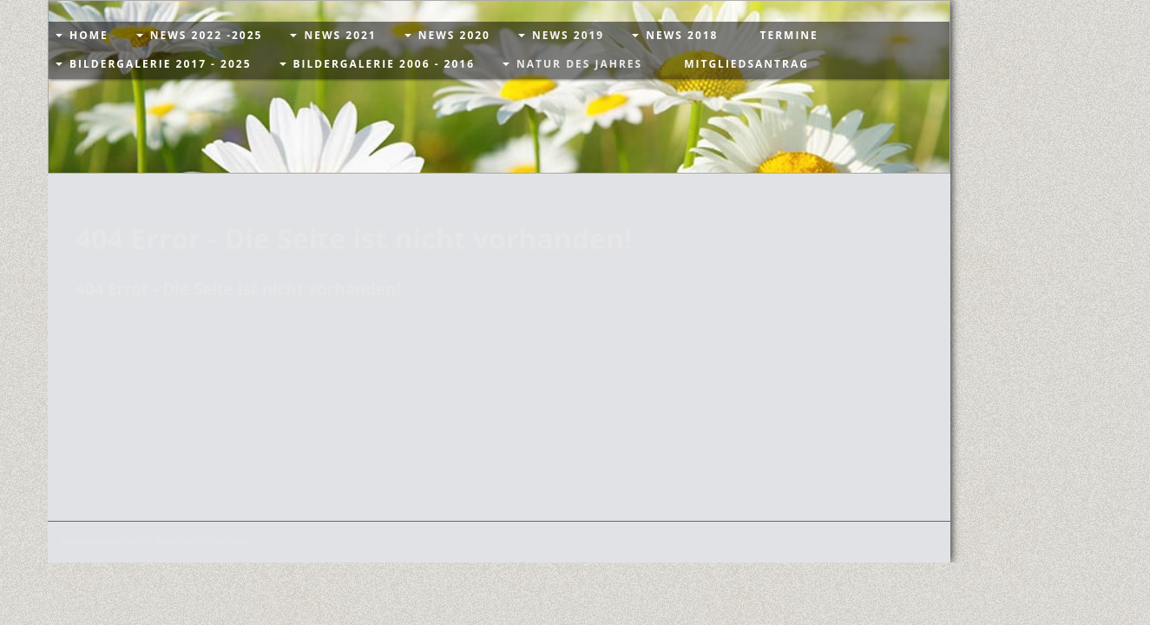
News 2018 (682, 35)
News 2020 (454, 35)
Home (88, 35)
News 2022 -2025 (206, 35)
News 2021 (340, 35)
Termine (788, 35)
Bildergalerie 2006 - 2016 (384, 63)
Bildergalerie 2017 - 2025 (160, 63)
